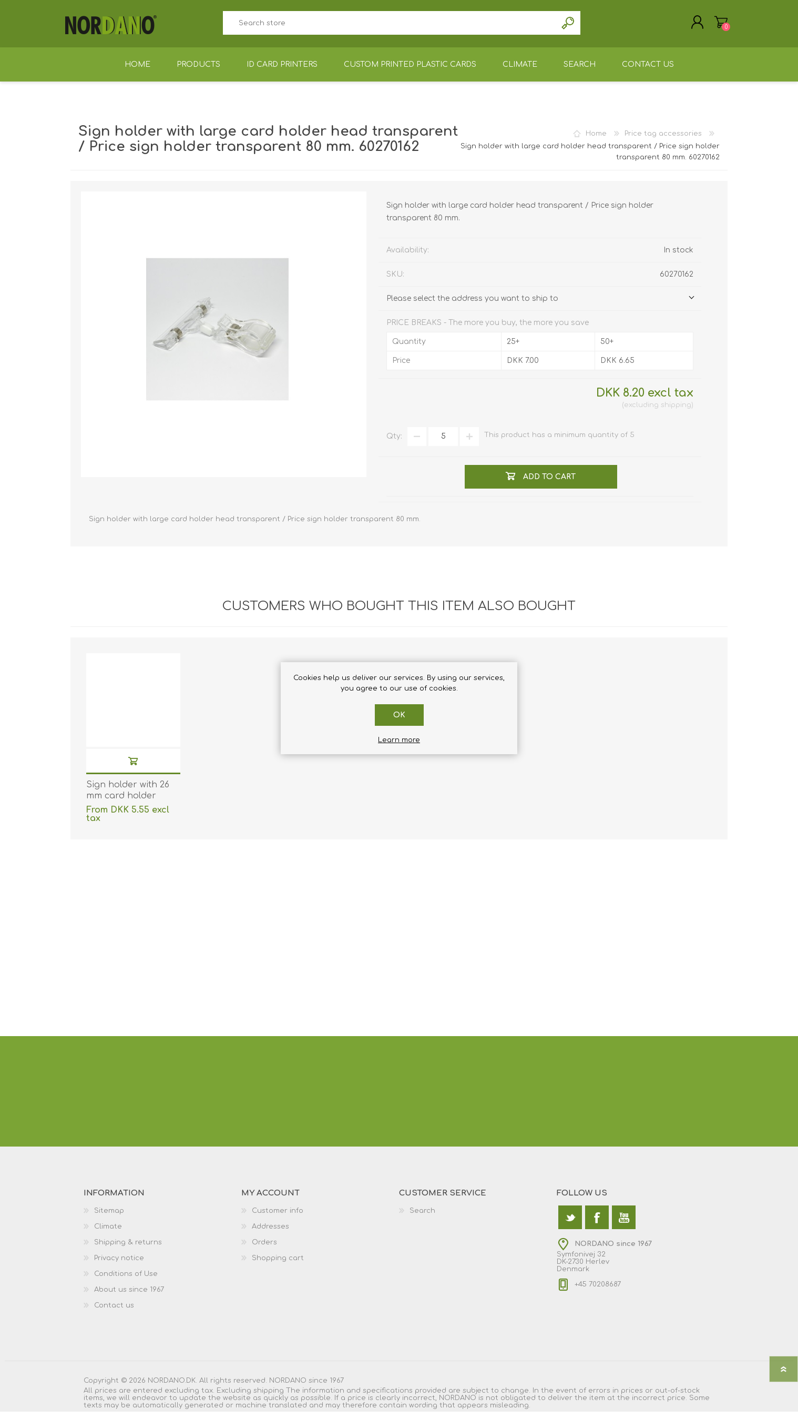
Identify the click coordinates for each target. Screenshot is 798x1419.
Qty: (394, 444)
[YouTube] (624, 1224)
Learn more (399, 740)
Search (568, 26)
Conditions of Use (126, 1281)
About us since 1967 (129, 1297)
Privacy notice (119, 1265)
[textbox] (389, 26)
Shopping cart (716, 25)
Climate (108, 1234)
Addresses (270, 1234)
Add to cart (133, 768)
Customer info (277, 1218)
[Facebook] (597, 1224)
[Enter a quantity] (443, 443)
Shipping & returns (128, 1249)
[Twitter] (570, 1224)
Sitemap (109, 1218)
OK (399, 715)
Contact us (114, 1312)
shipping (676, 412)
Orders (264, 1249)
